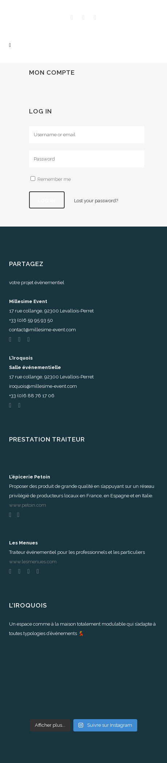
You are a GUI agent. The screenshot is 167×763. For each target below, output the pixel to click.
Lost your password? (96, 200)
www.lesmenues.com (33, 561)
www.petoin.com (27, 505)
